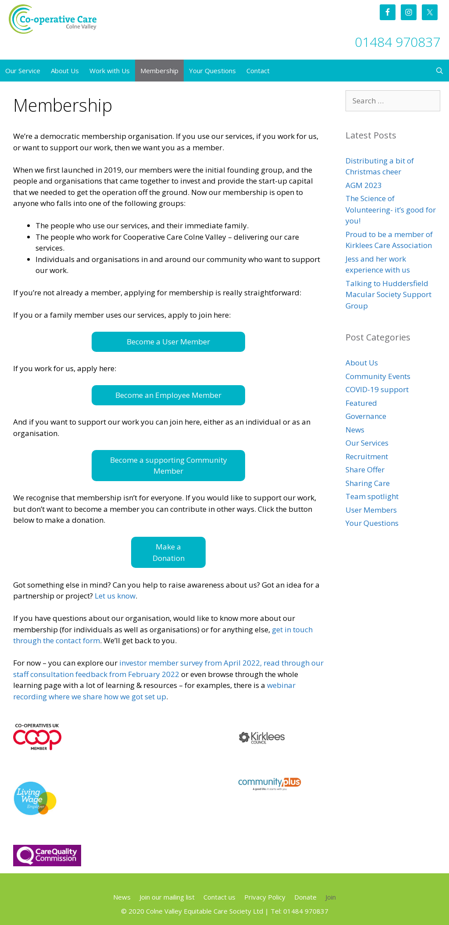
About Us (65, 70)
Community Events (378, 376)
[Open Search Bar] (439, 71)
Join (330, 897)
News (355, 430)
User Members (371, 510)
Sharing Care (368, 483)
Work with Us (109, 70)
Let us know (115, 596)
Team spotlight (372, 496)
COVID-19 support (377, 389)
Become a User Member (168, 342)
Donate (305, 897)
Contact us (219, 897)
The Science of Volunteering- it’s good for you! (391, 209)
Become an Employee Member (168, 395)
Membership (159, 70)
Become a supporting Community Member (168, 465)
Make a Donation (169, 552)
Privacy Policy (264, 897)
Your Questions (212, 70)
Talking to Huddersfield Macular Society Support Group (388, 294)
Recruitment (367, 456)
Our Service (22, 70)
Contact (258, 70)
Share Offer (365, 469)
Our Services (367, 443)
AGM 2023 (364, 185)
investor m (137, 663)
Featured (361, 403)
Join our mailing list (167, 897)
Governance (366, 416)
